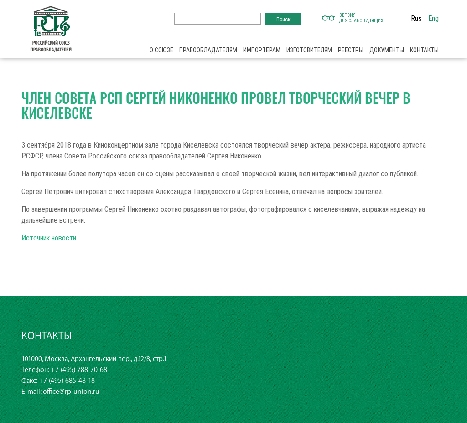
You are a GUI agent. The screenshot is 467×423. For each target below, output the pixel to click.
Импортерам (261, 50)
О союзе (161, 50)
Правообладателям (208, 50)
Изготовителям (309, 50)
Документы (386, 50)
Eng (433, 18)
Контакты (424, 50)
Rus (416, 18)
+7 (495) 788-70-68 (79, 370)
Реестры (350, 50)
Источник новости (48, 237)
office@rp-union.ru (71, 392)
